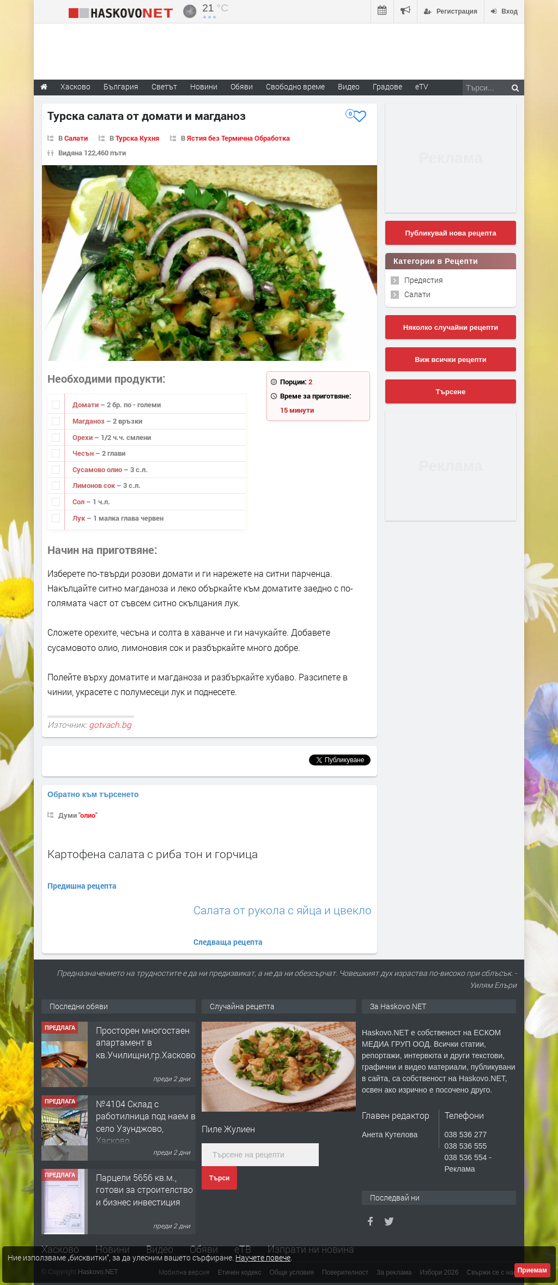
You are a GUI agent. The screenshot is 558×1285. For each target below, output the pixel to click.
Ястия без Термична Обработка (238, 138)
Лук (79, 518)
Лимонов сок (94, 485)
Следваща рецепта (228, 942)
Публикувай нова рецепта (450, 233)
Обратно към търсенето (93, 794)
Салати (76, 138)
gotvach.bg (110, 724)
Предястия (423, 280)
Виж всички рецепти (450, 359)
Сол (79, 501)
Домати (86, 404)
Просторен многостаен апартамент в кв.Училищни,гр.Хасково (146, 1042)
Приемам (532, 1270)
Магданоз (89, 421)
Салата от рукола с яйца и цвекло (282, 910)
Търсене (451, 392)
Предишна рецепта (82, 885)
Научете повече (262, 1257)
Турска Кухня (137, 138)
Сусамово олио (98, 469)
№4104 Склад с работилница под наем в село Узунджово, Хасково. (146, 1122)
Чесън (83, 453)
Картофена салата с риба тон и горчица (152, 853)
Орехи (83, 437)
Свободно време (295, 86)
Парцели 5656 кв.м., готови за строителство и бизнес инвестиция (144, 1190)
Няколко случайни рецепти (450, 327)
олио (87, 815)
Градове (387, 86)
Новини (203, 86)
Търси (219, 1178)
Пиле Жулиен (228, 1129)
